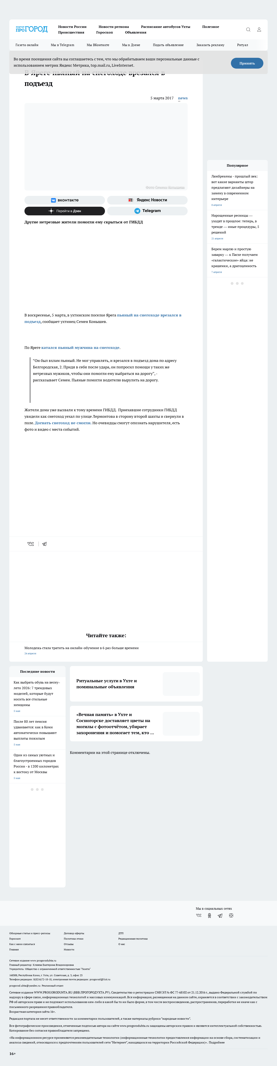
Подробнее (217, 1042)
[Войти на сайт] (259, 29)
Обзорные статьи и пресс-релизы (29, 933)
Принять (247, 63)
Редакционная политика (133, 938)
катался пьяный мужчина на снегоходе (80, 347)
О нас (121, 944)
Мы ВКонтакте (98, 45)
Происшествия (71, 32)
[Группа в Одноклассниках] (209, 915)
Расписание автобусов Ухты (165, 26)
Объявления (135, 32)
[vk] (31, 544)
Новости (69, 949)
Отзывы (69, 944)
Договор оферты (74, 933)
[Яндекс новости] (147, 200)
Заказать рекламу (210, 45)
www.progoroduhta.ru (43, 960)
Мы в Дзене (131, 45)
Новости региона (114, 26)
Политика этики (73, 938)
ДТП (121, 933)
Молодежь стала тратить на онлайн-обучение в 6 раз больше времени (106, 651)
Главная (14, 949)
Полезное (210, 26)
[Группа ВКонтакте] (64, 200)
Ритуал (242, 45)
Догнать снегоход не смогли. (63, 422)
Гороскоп (104, 32)
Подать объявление (168, 45)
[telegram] (46, 544)
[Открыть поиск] (248, 29)
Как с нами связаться (22, 944)
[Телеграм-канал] (147, 211)
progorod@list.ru (100, 979)
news (183, 97)
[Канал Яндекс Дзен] (64, 211)
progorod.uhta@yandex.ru (25, 985)
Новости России (72, 26)
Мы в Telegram (62, 45)
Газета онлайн (27, 45)
